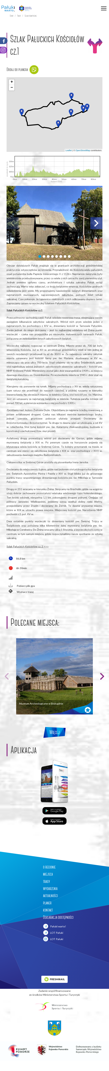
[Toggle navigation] (72, 8)
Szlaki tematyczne (31, 15)
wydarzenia (50, 888)
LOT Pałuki (53, 932)
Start (11, 15)
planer (47, 902)
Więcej (54, 732)
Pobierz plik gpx (21, 585)
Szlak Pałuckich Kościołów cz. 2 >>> (28, 546)
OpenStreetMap (83, 150)
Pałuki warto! (54, 926)
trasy (46, 881)
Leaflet (69, 150)
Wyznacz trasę (20, 591)
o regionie (49, 867)
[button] (83, 109)
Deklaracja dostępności (58, 917)
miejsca (48, 874)
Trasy (19, 15)
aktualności (50, 895)
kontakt (48, 910)
